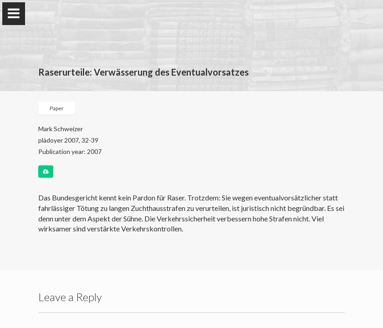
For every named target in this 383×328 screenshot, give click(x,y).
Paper (57, 108)
